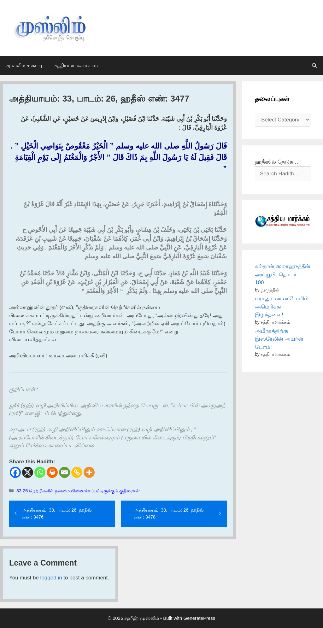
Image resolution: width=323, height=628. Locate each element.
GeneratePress (199, 618)
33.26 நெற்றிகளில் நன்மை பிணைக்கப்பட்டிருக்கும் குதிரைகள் (78, 490)
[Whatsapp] (39, 472)
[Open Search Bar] (314, 65)
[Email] (64, 472)
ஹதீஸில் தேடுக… (276, 162)
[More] (89, 472)
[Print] (52, 472)
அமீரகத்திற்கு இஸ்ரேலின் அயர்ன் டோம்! (279, 339)
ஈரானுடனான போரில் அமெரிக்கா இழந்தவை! (281, 307)
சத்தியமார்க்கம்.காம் (76, 65)
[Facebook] (15, 472)
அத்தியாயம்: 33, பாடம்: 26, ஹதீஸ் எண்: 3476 (57, 513)
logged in (51, 578)
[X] (27, 472)
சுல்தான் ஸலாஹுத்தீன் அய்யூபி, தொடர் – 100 (282, 274)
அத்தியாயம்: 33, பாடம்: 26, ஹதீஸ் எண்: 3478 (169, 513)
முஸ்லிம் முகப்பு (24, 65)
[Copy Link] (76, 472)
